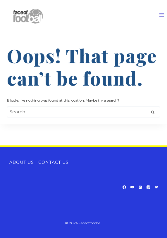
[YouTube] (132, 187)
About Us (21, 162)
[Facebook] (124, 187)
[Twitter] (156, 187)
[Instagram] (148, 187)
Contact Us (53, 162)
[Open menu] (161, 14)
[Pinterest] (140, 187)
